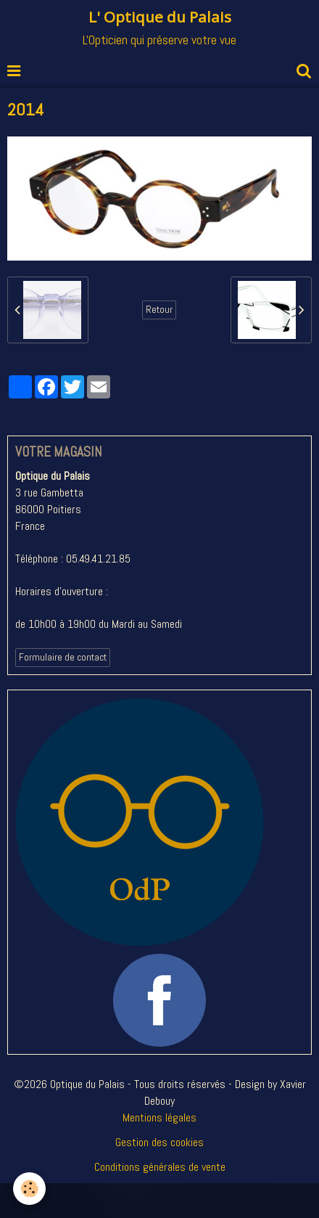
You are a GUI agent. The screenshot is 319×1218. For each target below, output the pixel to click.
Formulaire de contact (63, 657)
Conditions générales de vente (159, 1166)
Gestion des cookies (159, 1142)
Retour (159, 309)
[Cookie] (29, 1188)
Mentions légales (159, 1117)
